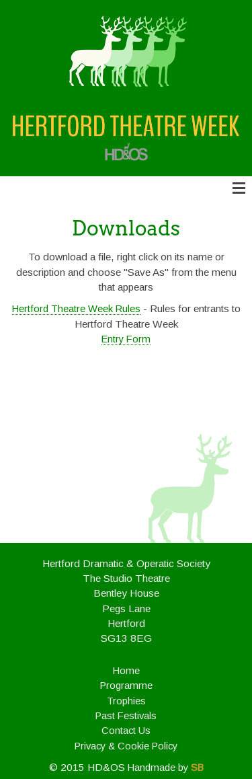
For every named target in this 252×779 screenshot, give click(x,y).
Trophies (126, 701)
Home (126, 670)
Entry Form (126, 339)
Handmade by (166, 767)
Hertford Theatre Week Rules (76, 308)
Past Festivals (126, 715)
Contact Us (126, 730)
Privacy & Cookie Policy (126, 746)
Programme (126, 685)
